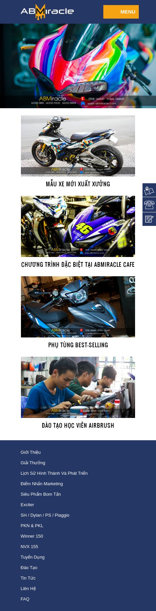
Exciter (27, 504)
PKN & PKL (32, 525)
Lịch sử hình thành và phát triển (54, 473)
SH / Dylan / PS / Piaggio (45, 515)
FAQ (25, 599)
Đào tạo (29, 567)
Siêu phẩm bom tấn (41, 494)
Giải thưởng (33, 462)
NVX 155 (29, 546)
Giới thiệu (31, 452)
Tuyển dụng (33, 557)
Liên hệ (28, 588)
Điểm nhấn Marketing (42, 483)
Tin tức (28, 578)
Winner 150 (32, 536)
